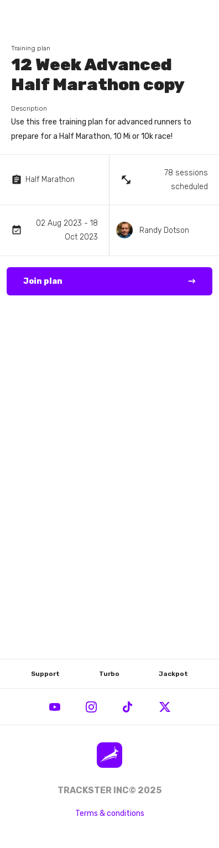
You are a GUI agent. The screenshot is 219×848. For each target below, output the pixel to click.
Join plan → (109, 281)
